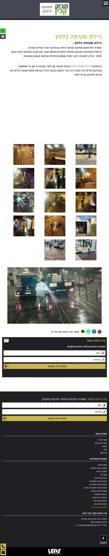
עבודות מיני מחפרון (99, 491)
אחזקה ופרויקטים (99, 497)
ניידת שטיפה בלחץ (81, 66)
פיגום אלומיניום (100, 501)
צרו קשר (103, 453)
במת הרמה (102, 465)
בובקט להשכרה (100, 494)
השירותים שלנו (101, 443)
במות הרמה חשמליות (98, 481)
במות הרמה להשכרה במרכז (95, 488)
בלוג (105, 449)
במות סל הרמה (100, 478)
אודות (104, 446)
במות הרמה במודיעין (98, 484)
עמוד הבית (102, 440)
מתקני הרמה (101, 471)
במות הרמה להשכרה (98, 468)
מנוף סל (103, 475)
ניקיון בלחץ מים (100, 504)
